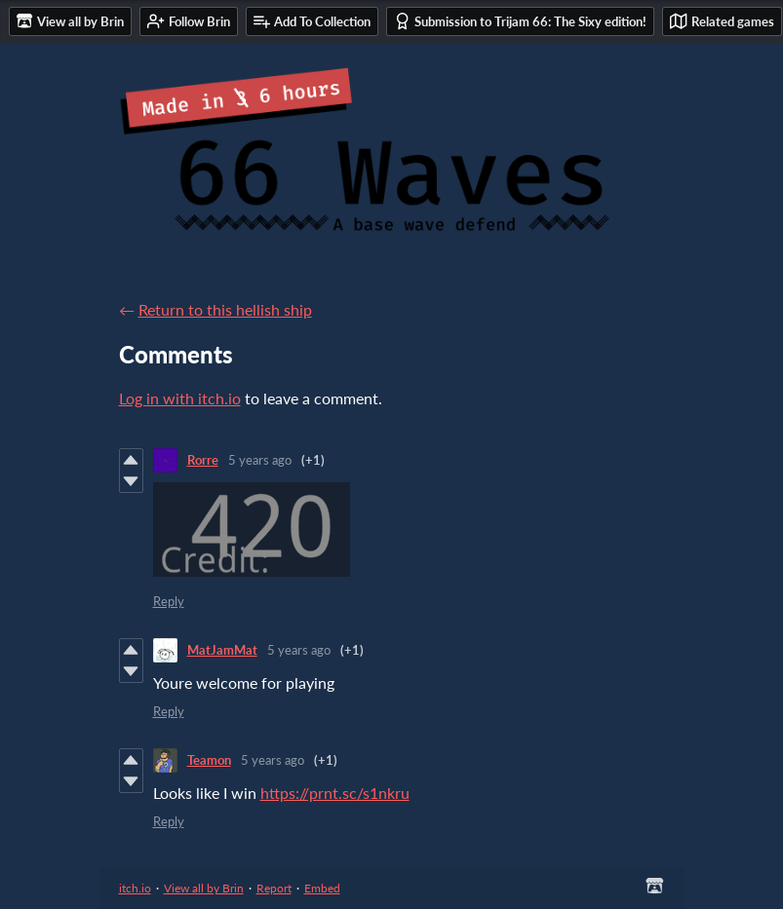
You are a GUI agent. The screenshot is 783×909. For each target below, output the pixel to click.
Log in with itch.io (180, 398)
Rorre (202, 460)
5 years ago (260, 460)
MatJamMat (222, 650)
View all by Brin (204, 888)
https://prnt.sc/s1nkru (335, 792)
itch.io (135, 888)
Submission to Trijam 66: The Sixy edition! (520, 21)
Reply (168, 601)
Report (274, 888)
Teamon (209, 760)
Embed (322, 888)
